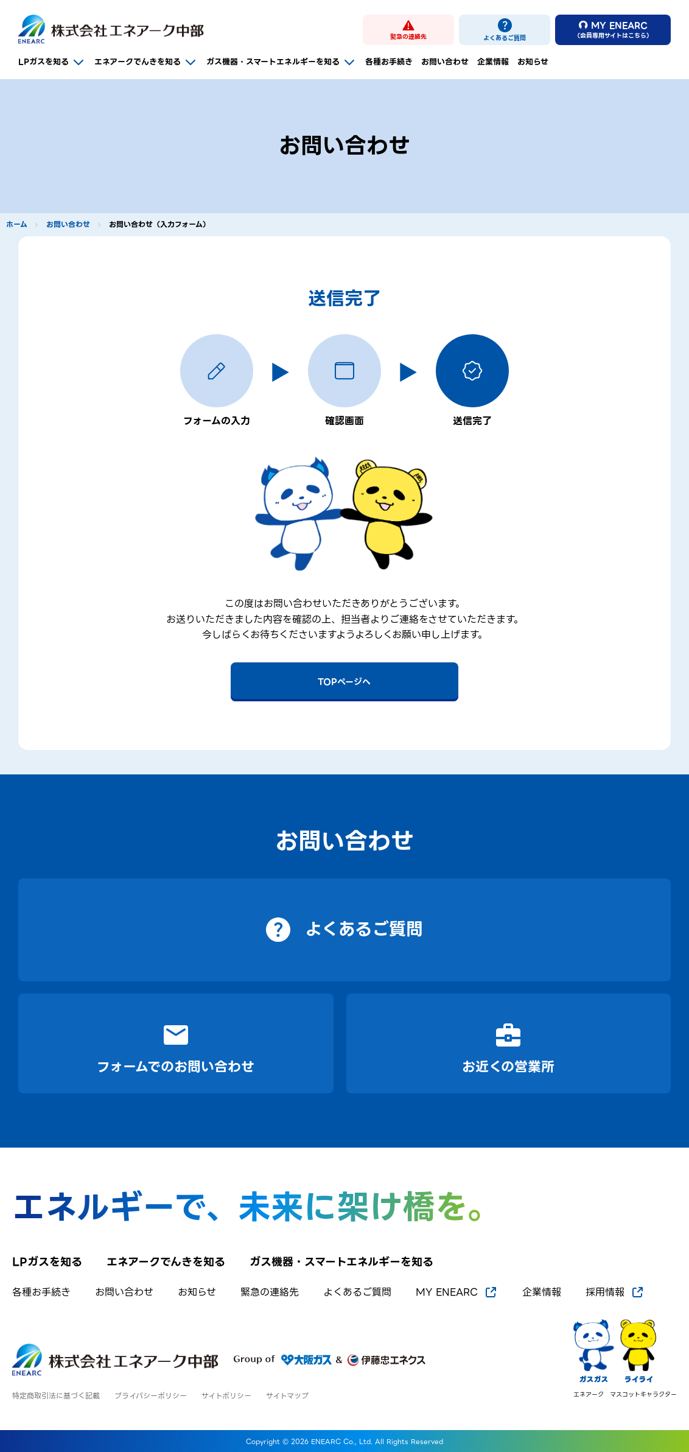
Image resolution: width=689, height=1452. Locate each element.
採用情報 (615, 1292)
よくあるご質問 (357, 1292)
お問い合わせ (445, 62)
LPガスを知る (52, 62)
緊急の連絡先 (269, 1292)
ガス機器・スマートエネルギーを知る (281, 62)
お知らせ (532, 62)
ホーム (16, 224)
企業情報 (493, 62)
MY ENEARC (457, 1292)
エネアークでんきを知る (146, 62)
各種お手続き (389, 62)
